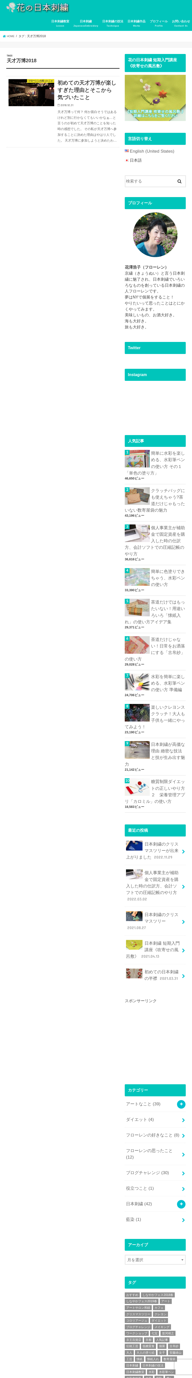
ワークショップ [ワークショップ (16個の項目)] (136, 1267)
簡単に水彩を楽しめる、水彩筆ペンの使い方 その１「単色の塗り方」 (154, 461)
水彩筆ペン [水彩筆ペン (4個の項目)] (166, 1305)
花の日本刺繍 (44, 1369)
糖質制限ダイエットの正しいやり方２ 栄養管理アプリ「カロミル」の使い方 (154, 763)
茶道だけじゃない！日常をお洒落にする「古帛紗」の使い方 (154, 635)
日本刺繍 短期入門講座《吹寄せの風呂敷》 (153, 904)
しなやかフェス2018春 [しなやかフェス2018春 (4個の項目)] (157, 1228)
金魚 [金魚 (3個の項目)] (145, 1324)
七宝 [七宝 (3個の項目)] (155, 1267)
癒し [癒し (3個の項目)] (169, 1311)
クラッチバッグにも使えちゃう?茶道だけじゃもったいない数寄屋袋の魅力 (155, 496)
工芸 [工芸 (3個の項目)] (129, 1292)
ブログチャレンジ (146, 1111)
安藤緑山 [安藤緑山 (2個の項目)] (176, 1286)
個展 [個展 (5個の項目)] (162, 1279)
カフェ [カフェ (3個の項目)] (159, 1241)
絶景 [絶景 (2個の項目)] (145, 1318)
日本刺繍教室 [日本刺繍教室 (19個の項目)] (135, 1305)
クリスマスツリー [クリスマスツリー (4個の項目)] (138, 1247)
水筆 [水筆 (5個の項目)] (149, 1311)
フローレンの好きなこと (151, 1082)
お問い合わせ (181, 24)
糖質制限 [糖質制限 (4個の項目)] (132, 1318)
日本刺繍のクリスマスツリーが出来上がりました (153, 819)
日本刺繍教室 (60, 24)
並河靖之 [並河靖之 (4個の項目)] (168, 1267)
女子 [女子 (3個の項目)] (162, 1286)
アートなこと (142, 1054)
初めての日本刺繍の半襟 (153, 927)
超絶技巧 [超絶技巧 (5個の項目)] (132, 1324)
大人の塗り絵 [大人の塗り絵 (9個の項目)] (145, 1286)
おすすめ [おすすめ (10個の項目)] (132, 1228)
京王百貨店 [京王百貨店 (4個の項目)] (133, 1273)
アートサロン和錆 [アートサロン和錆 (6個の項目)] (138, 1241)
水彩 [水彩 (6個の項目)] (151, 1305)
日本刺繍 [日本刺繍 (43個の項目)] (132, 1298)
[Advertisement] (158, 990)
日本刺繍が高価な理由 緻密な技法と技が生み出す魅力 (167, 731)
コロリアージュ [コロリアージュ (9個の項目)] (136, 1253)
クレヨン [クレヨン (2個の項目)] (160, 1247)
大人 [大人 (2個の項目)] (129, 1286)
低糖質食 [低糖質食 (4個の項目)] (148, 1279)
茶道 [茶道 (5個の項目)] (156, 1318)
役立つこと (139, 1125)
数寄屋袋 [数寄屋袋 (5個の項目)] (170, 1292)
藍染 (133, 1153)
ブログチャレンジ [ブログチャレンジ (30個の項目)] (138, 1260)
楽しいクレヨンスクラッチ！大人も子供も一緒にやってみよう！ (154, 699)
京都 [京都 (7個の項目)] (149, 1273)
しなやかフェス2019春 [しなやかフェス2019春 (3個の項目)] (141, 1234)
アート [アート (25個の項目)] (165, 1234)
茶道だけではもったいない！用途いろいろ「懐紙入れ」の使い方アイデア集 (154, 600)
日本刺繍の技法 (112, 24)
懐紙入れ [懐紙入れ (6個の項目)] (153, 1292)
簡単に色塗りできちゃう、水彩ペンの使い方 (167, 569)
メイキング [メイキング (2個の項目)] (162, 1260)
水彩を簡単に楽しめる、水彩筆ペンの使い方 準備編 (167, 667)
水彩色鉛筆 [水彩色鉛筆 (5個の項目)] (133, 1311)
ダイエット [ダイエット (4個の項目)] (159, 1253)
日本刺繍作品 (137, 24)
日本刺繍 (86, 24)
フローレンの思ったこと (152, 1096)
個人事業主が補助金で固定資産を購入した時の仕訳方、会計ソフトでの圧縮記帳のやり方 (155, 534)
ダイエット (139, 1068)
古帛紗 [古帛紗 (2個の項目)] (174, 1279)
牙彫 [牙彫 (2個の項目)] (159, 1311)
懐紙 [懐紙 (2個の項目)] (139, 1292)
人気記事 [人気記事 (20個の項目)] (162, 1273)
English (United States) (150, 151)
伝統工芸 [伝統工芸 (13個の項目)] (132, 1279)
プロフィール (159, 24)
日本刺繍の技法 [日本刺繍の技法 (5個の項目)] (153, 1298)
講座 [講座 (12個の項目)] (167, 1318)
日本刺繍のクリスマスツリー (153, 880)
